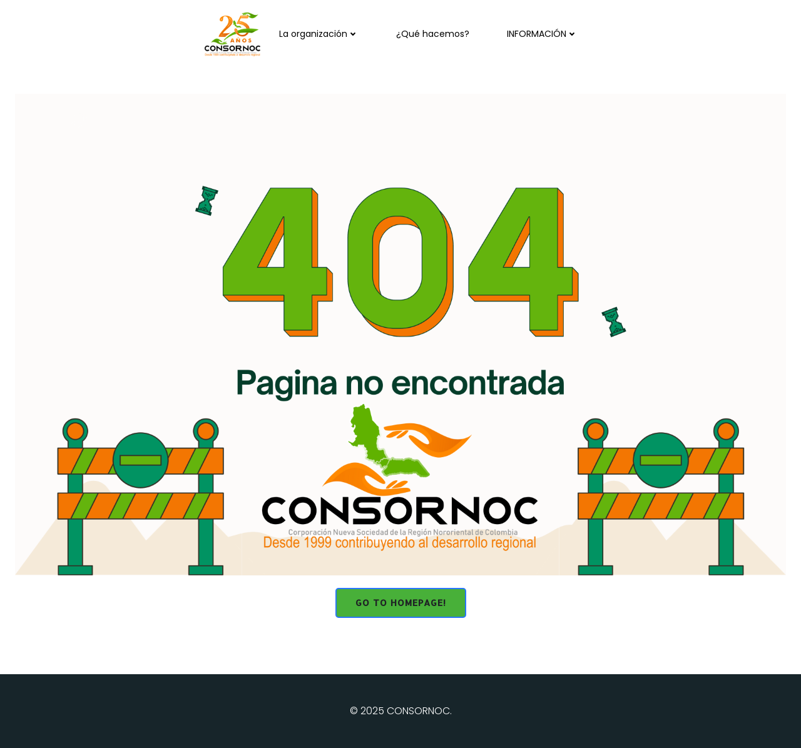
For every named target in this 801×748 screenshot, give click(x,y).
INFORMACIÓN (542, 34)
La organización (319, 34)
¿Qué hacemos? (432, 34)
